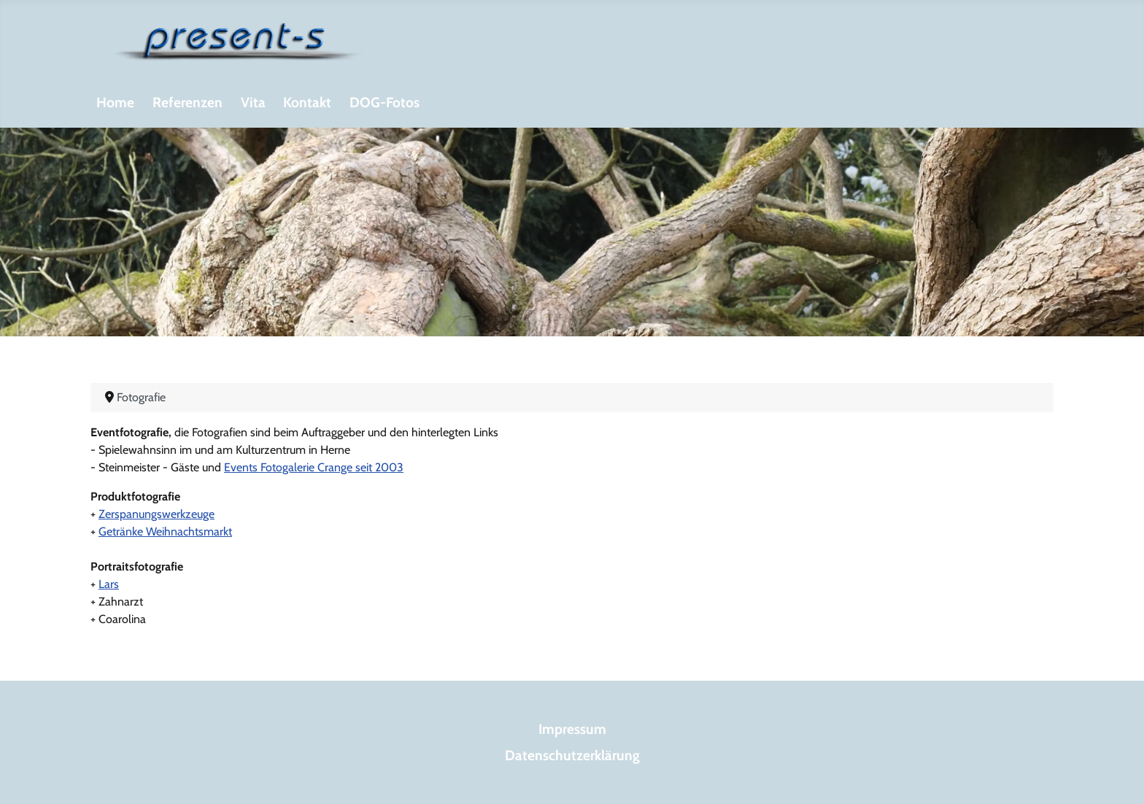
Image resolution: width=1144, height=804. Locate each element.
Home (115, 102)
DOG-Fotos (384, 102)
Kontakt (307, 102)
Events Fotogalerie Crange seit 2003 (313, 467)
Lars (108, 584)
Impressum (572, 729)
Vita (253, 102)
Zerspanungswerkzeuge (156, 514)
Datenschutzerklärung (572, 755)
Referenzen (187, 102)
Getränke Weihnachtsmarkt (165, 531)
